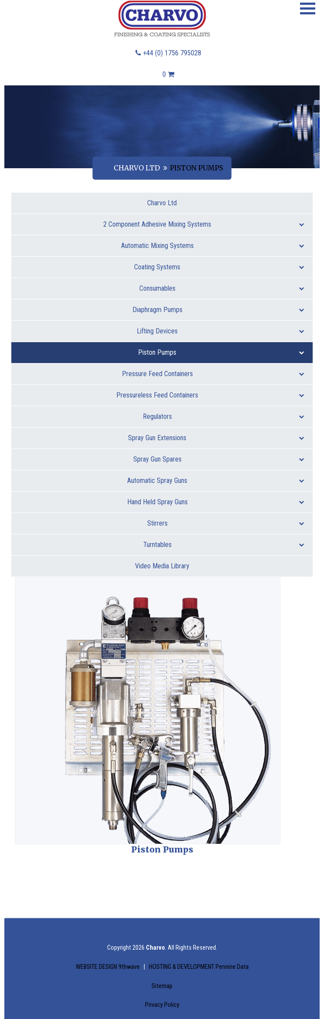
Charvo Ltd (137, 167)
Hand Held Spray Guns (215, 502)
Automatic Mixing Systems (212, 245)
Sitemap (162, 986)
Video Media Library (162, 566)
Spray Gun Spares (218, 459)
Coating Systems (219, 267)
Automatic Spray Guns (215, 480)
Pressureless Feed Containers (210, 395)
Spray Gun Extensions (216, 438)
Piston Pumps (221, 352)
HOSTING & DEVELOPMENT (199, 967)
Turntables (223, 544)
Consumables (221, 288)
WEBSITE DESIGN (108, 967)
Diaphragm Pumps (218, 310)
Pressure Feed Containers (213, 374)
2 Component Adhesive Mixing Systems (203, 224)
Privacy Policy (162, 1005)
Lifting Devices (220, 331)
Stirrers (225, 523)
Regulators (223, 416)
